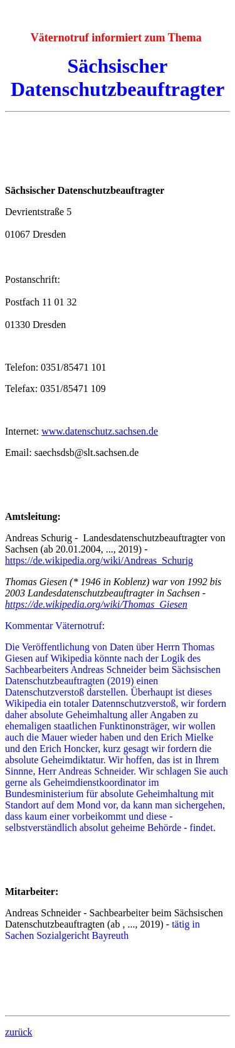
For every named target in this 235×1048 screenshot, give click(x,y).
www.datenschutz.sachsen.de (99, 431)
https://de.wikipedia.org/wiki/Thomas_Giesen (96, 604)
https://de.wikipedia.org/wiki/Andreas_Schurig (99, 560)
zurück (19, 1032)
